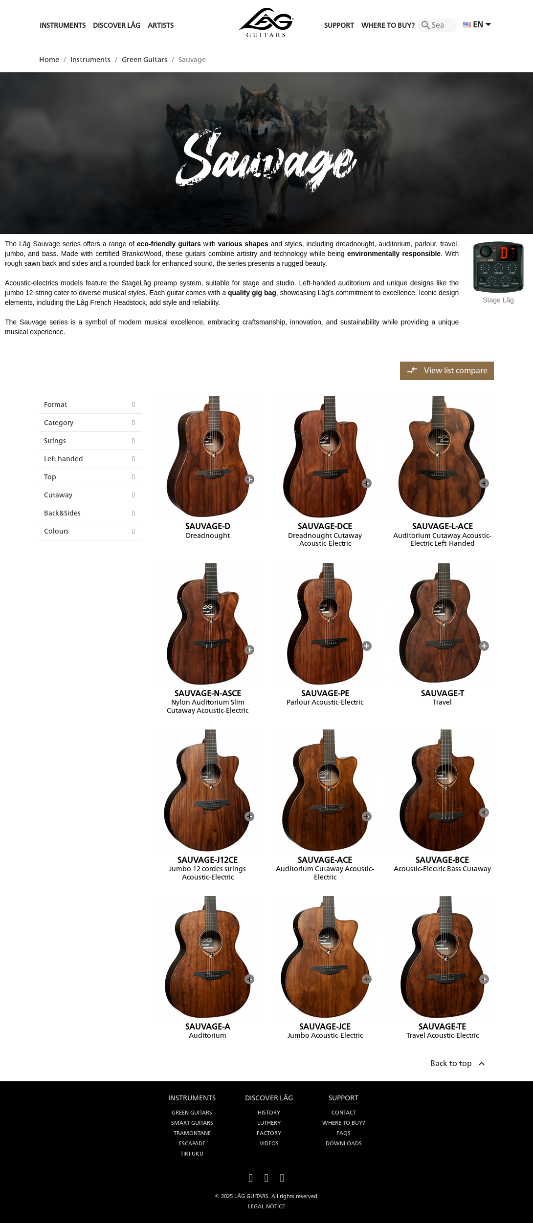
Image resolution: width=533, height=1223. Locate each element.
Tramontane (192, 1133)
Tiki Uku (191, 1153)
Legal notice (266, 1206)
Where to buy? (343, 1122)
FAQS (343, 1133)
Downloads (344, 1143)
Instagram (282, 1176)
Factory (269, 1133)
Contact (344, 1112)
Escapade (192, 1143)
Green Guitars (192, 1112)
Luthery (269, 1122)
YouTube (266, 1176)
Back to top (459, 1062)
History (269, 1112)
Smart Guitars (192, 1122)
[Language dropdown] (478, 25)
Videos (269, 1143)
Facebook (251, 1176)
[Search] (437, 25)
